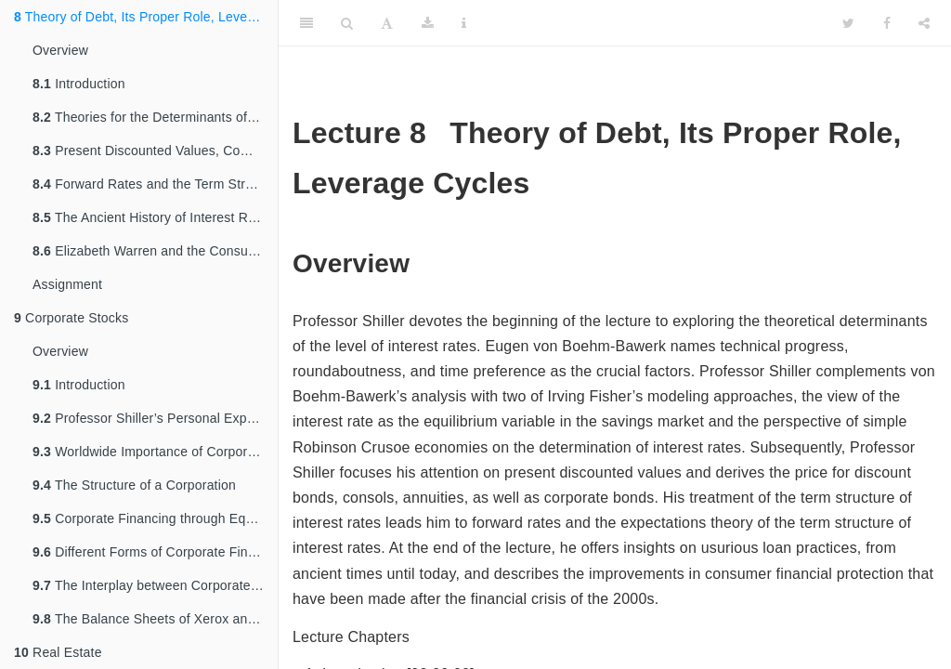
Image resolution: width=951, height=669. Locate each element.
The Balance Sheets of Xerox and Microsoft (155, 618)
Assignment (67, 284)
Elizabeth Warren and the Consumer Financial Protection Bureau (155, 250)
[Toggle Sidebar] (306, 23)
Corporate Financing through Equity (150, 518)
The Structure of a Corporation (134, 485)
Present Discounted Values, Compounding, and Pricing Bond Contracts (155, 150)
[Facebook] (887, 23)
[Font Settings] (387, 23)
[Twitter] (848, 23)
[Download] (428, 23)
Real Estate (58, 652)
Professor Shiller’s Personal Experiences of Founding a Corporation (155, 418)
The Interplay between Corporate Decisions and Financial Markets (155, 585)
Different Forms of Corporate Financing (155, 551)
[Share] (924, 23)
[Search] (347, 23)
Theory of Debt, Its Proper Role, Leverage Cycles (146, 16)
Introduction (79, 83)
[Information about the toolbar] (464, 23)
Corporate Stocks (71, 317)
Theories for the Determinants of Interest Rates (155, 117)
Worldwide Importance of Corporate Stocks (155, 451)
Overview (60, 50)
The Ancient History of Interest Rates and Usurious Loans (155, 217)
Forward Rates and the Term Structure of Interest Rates (155, 184)
